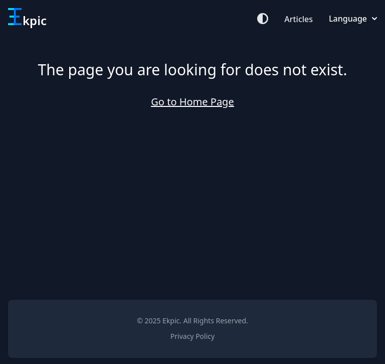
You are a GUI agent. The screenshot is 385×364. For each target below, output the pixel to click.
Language (353, 18)
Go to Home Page (192, 101)
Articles (298, 19)
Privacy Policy (192, 336)
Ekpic (170, 320)
